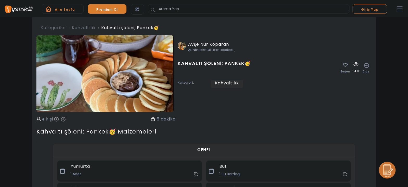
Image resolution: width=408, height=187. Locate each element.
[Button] (152, 9)
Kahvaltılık (84, 28)
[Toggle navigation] (400, 9)
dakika (168, 119)
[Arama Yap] (248, 9)
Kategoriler (53, 28)
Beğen (345, 72)
